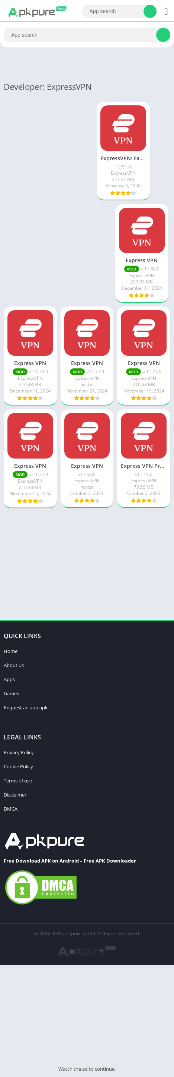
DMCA (10, 808)
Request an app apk (26, 707)
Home (10, 651)
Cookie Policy (18, 766)
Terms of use (18, 780)
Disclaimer (15, 794)
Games (11, 693)
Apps (9, 679)
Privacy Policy (19, 752)
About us (14, 665)
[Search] (119, 11)
